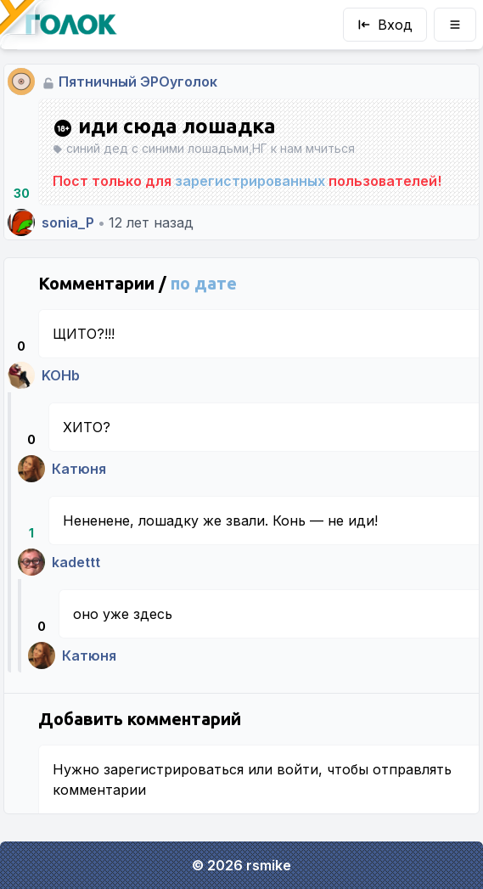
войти (297, 769)
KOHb (61, 375)
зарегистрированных (250, 180)
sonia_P (68, 222)
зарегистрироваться (174, 769)
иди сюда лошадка (164, 126)
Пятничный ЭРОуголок (138, 81)
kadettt (76, 562)
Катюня (79, 468)
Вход (385, 24)
